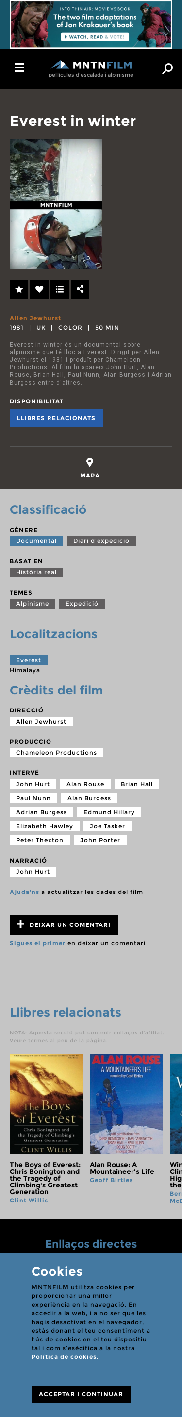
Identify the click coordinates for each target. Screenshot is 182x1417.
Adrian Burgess (41, 812)
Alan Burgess (89, 797)
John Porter (100, 840)
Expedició (82, 603)
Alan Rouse (85, 783)
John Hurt (33, 783)
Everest (28, 659)
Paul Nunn (33, 797)
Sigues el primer (38, 943)
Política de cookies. (65, 1356)
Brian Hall (137, 783)
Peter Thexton (40, 840)
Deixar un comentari (64, 924)
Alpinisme (32, 603)
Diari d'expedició (101, 540)
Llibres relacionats (56, 418)
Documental (36, 540)
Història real (36, 572)
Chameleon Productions (56, 752)
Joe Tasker (107, 826)
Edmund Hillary (109, 812)
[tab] (90, 468)
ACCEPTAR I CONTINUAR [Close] (81, 1394)
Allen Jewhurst (35, 318)
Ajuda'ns (24, 891)
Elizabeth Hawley (44, 826)
